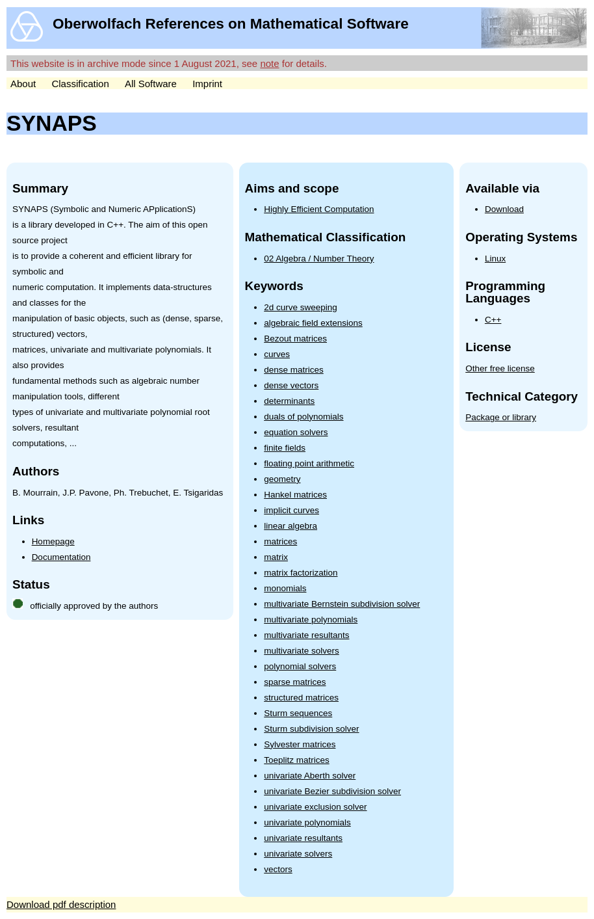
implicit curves (291, 510)
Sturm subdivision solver (311, 729)
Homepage (53, 541)
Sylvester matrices (299, 744)
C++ (493, 320)
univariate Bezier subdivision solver (332, 791)
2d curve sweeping (300, 307)
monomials (285, 588)
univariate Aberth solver (309, 775)
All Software (151, 83)
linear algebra (290, 526)
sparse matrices (295, 682)
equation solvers (296, 432)
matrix (276, 557)
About (23, 83)
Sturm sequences (298, 713)
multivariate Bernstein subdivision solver (342, 604)
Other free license (500, 368)
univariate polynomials (307, 822)
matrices (280, 541)
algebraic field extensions (313, 323)
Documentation (61, 557)
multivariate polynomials (310, 619)
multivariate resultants (306, 635)
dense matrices (294, 370)
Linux (495, 258)
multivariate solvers (301, 651)
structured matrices (301, 697)
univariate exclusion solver (315, 807)
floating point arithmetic (309, 463)
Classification (80, 83)
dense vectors (291, 385)
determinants (289, 401)
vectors (278, 869)
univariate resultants (303, 838)
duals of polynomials (303, 416)
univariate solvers (298, 854)
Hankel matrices (295, 494)
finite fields (284, 448)
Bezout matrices (295, 338)
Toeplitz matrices (296, 760)
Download (504, 209)
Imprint (207, 83)
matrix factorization (300, 573)
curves (277, 354)
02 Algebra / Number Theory (319, 258)
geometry (282, 479)
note (269, 63)
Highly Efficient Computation (319, 209)
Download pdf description (61, 904)
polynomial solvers (300, 666)
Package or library (500, 417)
